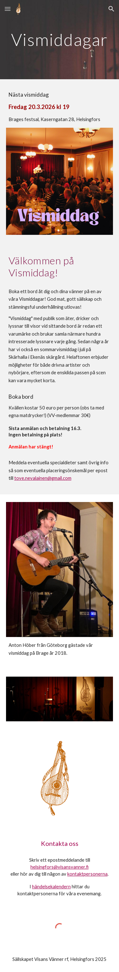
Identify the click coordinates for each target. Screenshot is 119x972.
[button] (7, 8)
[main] (59, 39)
